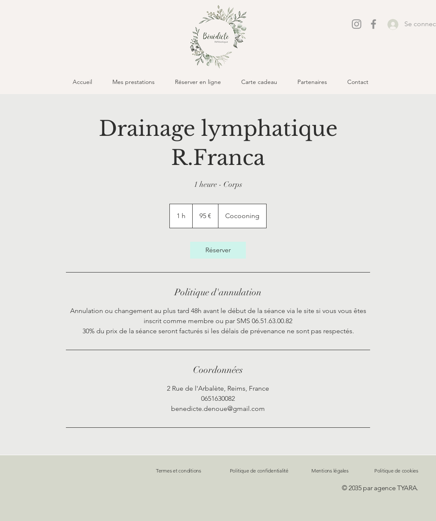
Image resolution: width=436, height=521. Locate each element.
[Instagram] (356, 24)
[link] (218, 250)
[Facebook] (373, 24)
